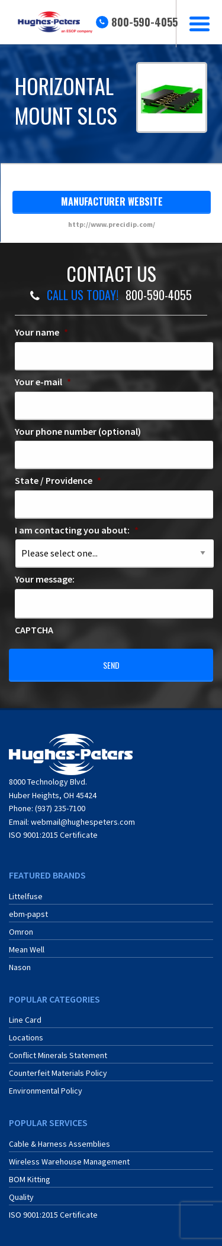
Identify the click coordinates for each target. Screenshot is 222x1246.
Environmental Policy (45, 1090)
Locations (26, 1037)
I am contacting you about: (77, 530)
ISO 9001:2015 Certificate (53, 834)
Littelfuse (26, 896)
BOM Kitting (29, 1179)
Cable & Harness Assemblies (59, 1143)
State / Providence (58, 480)
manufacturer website (112, 201)
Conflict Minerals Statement (58, 1055)
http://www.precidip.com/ (111, 224)
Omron (21, 931)
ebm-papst (28, 914)
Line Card (25, 1019)
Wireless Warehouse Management (69, 1161)
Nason (20, 967)
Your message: (45, 579)
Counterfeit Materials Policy (58, 1073)
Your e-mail (43, 382)
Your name (41, 332)
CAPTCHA (34, 630)
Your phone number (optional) (78, 431)
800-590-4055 (144, 22)
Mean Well (26, 949)
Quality (21, 1197)
